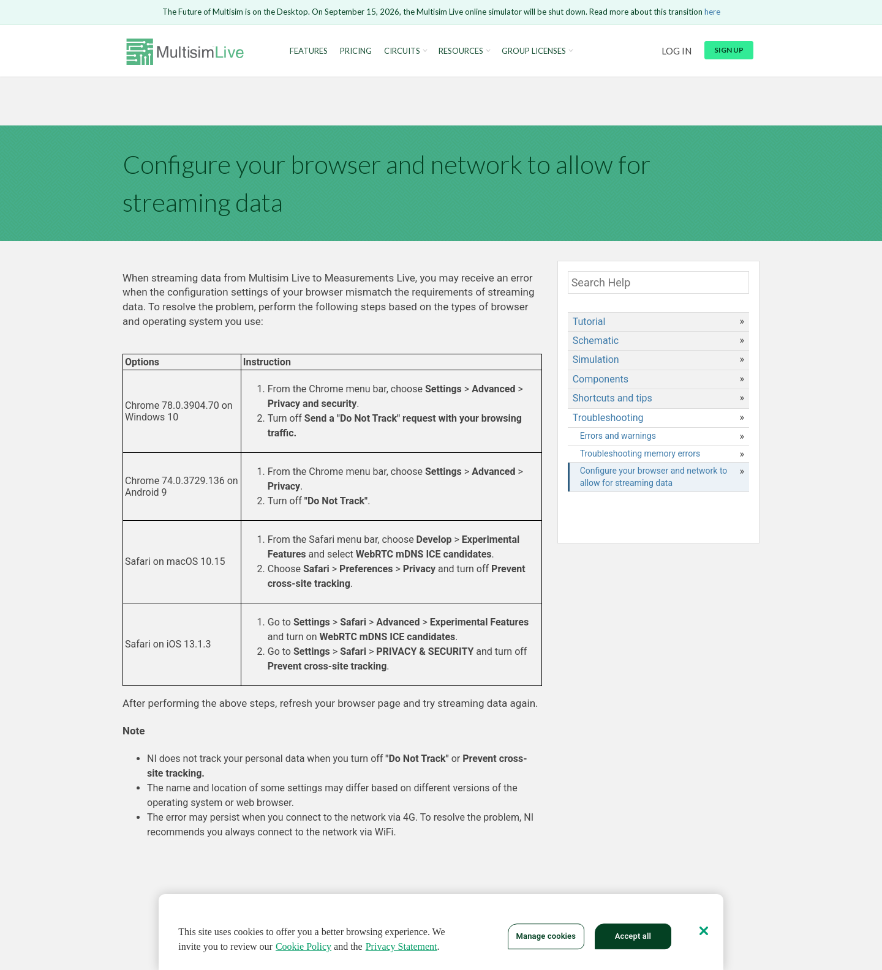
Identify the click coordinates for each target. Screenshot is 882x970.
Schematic (596, 340)
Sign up (729, 49)
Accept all (633, 939)
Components (600, 379)
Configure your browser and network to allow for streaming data (654, 477)
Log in (677, 50)
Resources (461, 51)
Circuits (402, 51)
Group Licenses (534, 51)
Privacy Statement (401, 949)
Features (309, 51)
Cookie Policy (303, 949)
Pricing (356, 51)
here (712, 12)
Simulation (596, 359)
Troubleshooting (608, 417)
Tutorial (589, 321)
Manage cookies (546, 939)
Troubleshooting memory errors (640, 453)
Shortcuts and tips (612, 398)
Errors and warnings (618, 436)
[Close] (703, 933)
